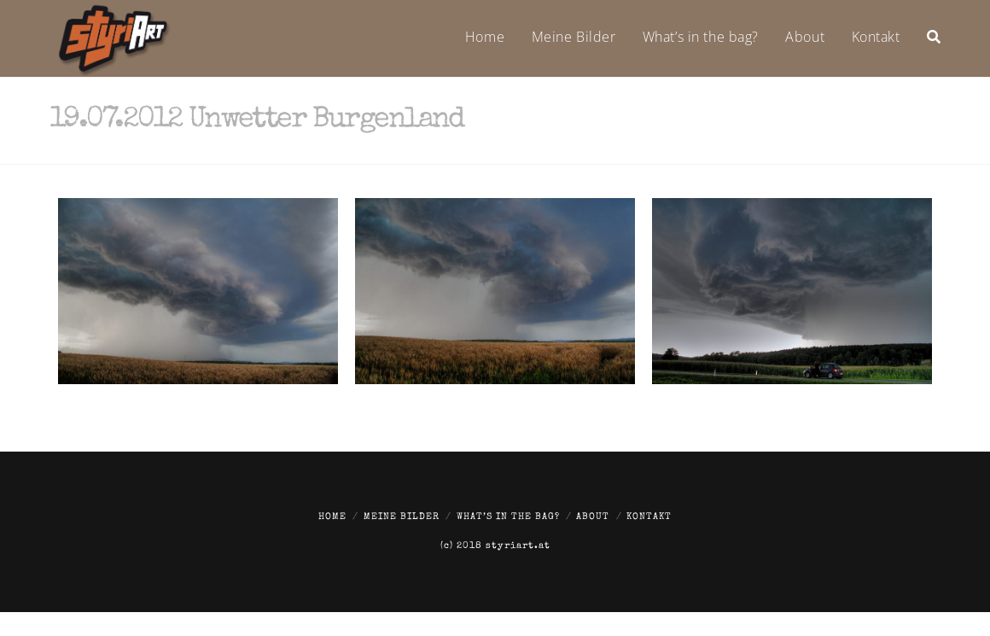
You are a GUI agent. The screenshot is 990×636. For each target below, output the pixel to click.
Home (332, 517)
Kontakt (649, 517)
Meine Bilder (402, 517)
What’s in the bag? (508, 517)
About (592, 517)
